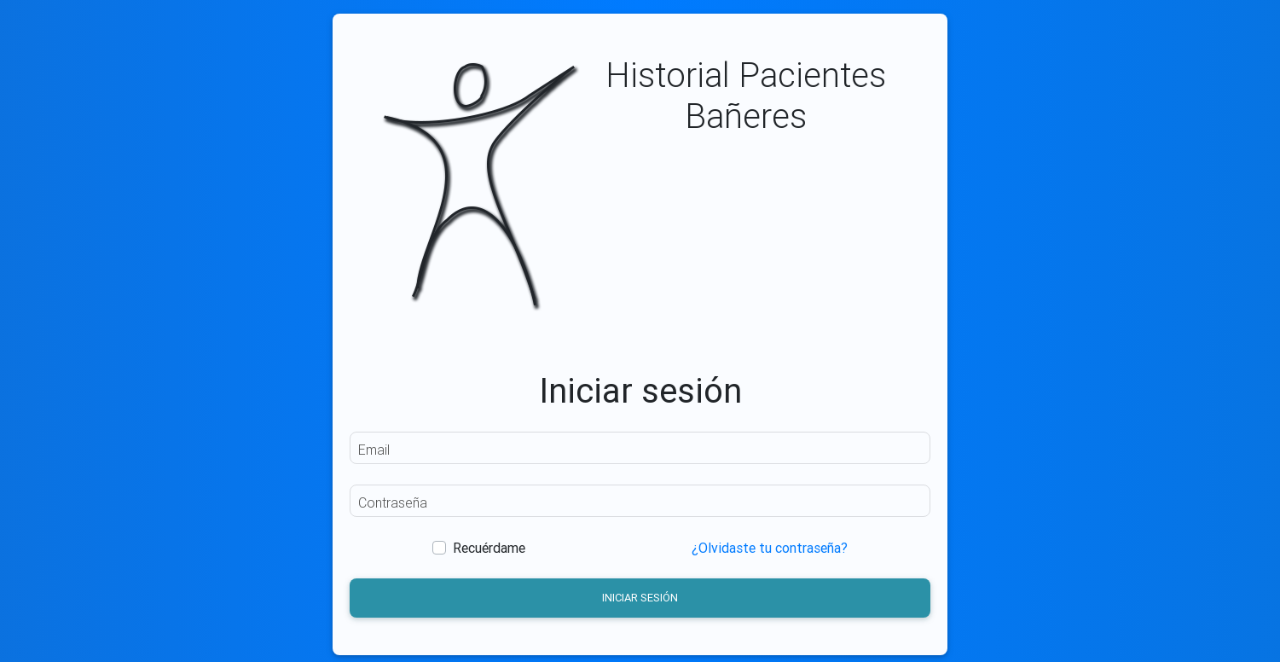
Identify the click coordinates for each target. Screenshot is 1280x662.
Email (374, 449)
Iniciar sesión (640, 597)
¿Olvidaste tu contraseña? (770, 547)
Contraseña (392, 502)
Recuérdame (489, 547)
